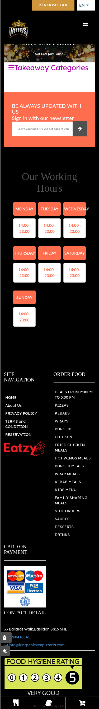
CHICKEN (63, 437)
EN (84, 5)
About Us (13, 405)
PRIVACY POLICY (21, 413)
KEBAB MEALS (68, 482)
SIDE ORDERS (68, 511)
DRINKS (62, 534)
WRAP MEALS (67, 474)
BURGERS (64, 429)
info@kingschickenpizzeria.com (34, 645)
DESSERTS (64, 526)
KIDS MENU (66, 489)
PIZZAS (62, 405)
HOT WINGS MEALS (73, 458)
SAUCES (62, 519)
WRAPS (61, 421)
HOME (10, 397)
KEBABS (62, 413)
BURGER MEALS (69, 466)
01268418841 (17, 637)
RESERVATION (18, 434)
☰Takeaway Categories (48, 67)
